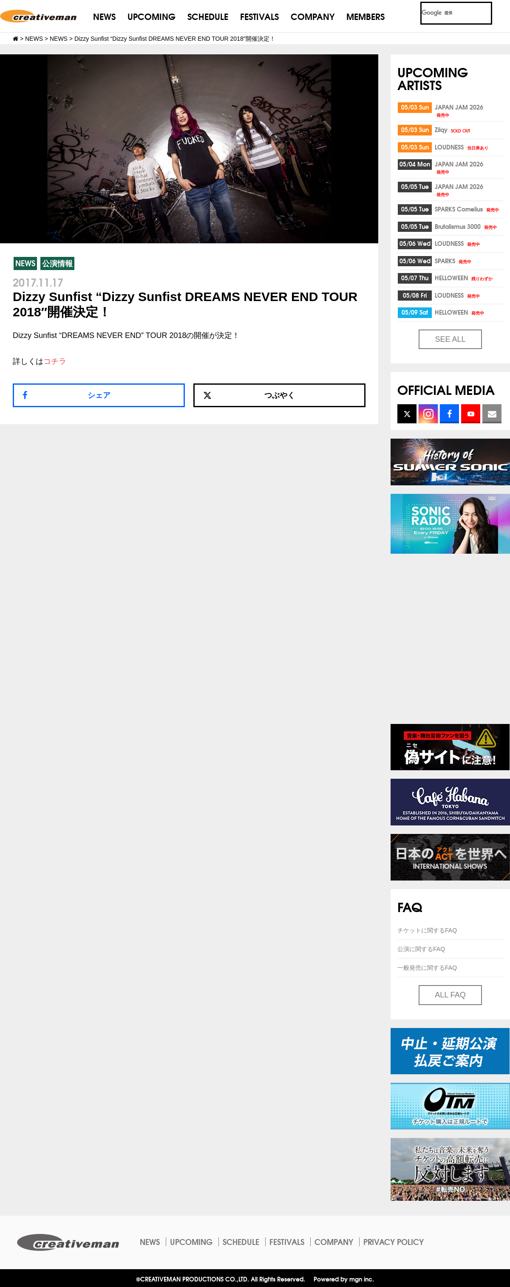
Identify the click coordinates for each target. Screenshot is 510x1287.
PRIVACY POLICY (393, 1242)
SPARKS (454, 260)
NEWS (104, 16)
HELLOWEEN (464, 277)
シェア (99, 395)
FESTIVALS (259, 16)
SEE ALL (450, 339)
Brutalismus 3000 (466, 226)
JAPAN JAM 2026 (459, 110)
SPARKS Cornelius (467, 209)
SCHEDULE (207, 16)
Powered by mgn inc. (344, 1279)
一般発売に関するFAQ (427, 967)
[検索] (446, 13)
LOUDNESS (462, 147)
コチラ (54, 361)
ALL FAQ (450, 995)
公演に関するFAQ (421, 949)
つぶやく (249, 395)
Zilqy (453, 129)
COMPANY (312, 16)
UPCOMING (152, 16)
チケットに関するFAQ (427, 930)
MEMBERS (365, 16)
